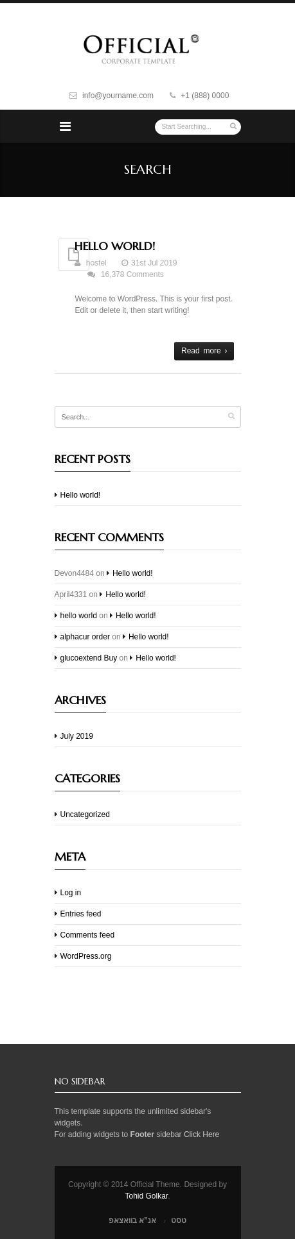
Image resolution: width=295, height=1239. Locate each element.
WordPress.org (86, 956)
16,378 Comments (132, 274)
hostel (96, 262)
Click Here (201, 1134)
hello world (78, 615)
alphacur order (85, 636)
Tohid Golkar (146, 1196)
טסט (178, 1220)
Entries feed (81, 913)
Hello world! (115, 246)
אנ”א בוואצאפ (132, 1220)
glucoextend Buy (89, 657)
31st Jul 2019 (154, 262)
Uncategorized (85, 814)
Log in (71, 892)
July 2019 (76, 736)
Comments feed (87, 935)
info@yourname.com (118, 95)
